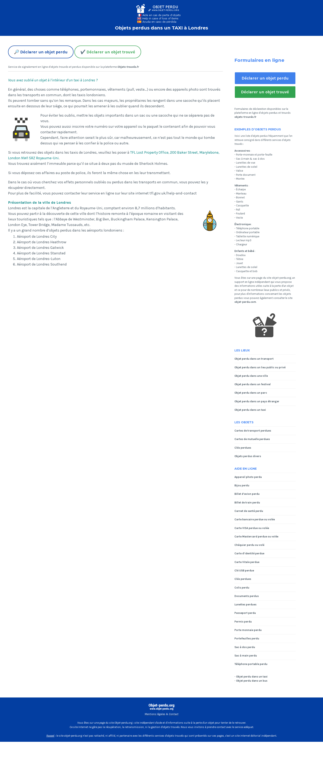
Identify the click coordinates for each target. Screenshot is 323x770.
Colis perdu (241, 587)
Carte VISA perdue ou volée (251, 528)
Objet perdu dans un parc (250, 392)
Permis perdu (243, 621)
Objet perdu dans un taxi (250, 409)
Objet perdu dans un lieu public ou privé (260, 367)
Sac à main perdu (245, 655)
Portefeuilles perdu (246, 638)
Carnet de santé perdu (248, 511)
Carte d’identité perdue (249, 553)
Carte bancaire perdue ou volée (254, 519)
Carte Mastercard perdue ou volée (256, 536)
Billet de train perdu (247, 502)
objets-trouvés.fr (245, 116)
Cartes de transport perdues (252, 430)
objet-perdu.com (245, 301)
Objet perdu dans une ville (251, 375)
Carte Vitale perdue (246, 562)
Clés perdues (242, 447)
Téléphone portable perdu (250, 664)
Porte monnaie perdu (248, 630)
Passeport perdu (245, 612)
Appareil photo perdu (248, 477)
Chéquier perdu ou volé (249, 544)
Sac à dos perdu (244, 647)
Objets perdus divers (247, 456)
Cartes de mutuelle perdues (252, 439)
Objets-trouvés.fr (128, 67)
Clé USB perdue (244, 570)
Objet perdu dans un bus (251, 680)
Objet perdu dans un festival (252, 384)
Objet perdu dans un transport (254, 358)
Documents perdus (246, 596)
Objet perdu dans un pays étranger (256, 401)
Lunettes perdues (245, 604)
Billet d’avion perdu (247, 493)
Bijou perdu (241, 485)
